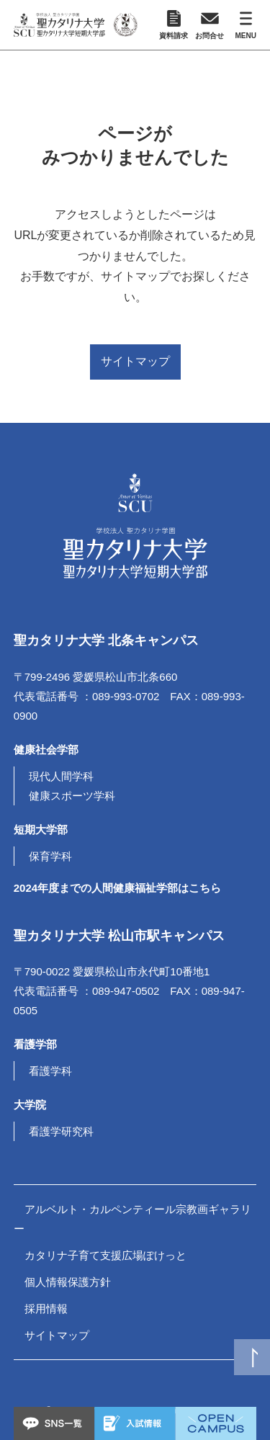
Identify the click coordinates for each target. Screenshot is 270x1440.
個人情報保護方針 (67, 1282)
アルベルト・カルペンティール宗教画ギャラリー (132, 1219)
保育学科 (50, 856)
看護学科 (50, 1071)
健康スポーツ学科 (72, 796)
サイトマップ (135, 361)
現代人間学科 (61, 776)
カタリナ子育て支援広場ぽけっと (105, 1255)
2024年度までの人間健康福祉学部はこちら (117, 888)
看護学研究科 (61, 1131)
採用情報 (46, 1308)
